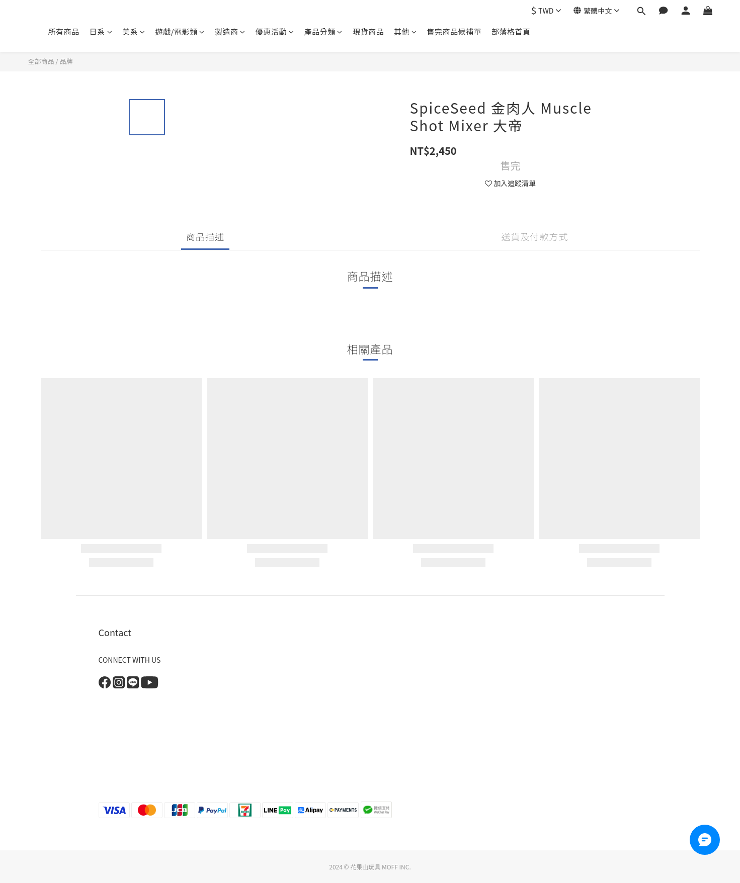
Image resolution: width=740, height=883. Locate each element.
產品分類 (323, 31)
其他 (405, 31)
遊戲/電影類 (180, 31)
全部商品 (41, 61)
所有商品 (63, 31)
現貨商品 (368, 31)
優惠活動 (275, 31)
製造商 (230, 31)
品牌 (65, 61)
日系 (101, 31)
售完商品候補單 (454, 31)
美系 (133, 31)
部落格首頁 (511, 31)
